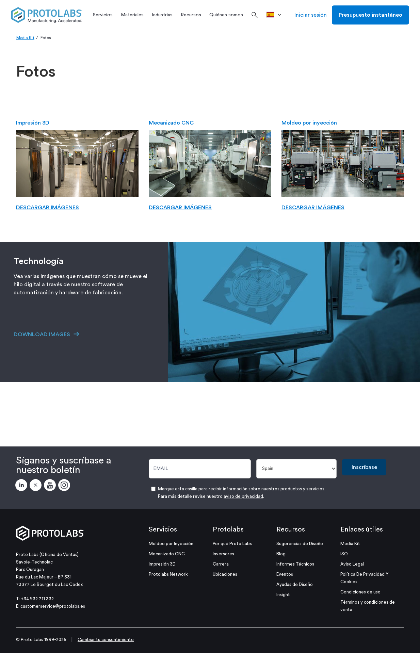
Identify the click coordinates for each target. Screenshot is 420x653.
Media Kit (25, 38)
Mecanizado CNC (171, 123)
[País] (296, 468)
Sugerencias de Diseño (299, 543)
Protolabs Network (168, 574)
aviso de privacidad (243, 496)
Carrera (221, 564)
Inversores (223, 554)
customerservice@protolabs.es (52, 606)
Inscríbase (364, 467)
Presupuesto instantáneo (370, 15)
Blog (281, 554)
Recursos (290, 529)
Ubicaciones (225, 574)
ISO (344, 554)
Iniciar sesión (310, 15)
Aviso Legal (352, 564)
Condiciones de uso (360, 592)
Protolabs (228, 529)
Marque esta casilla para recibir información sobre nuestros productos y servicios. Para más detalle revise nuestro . (241, 493)
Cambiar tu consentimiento (106, 639)
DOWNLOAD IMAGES (42, 334)
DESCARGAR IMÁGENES (47, 207)
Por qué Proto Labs (232, 543)
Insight (283, 594)
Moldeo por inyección (309, 123)
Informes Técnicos (295, 564)
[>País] (276, 15)
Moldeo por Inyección (171, 543)
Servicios (163, 529)
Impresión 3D (32, 123)
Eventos (284, 574)
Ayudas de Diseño (294, 584)
